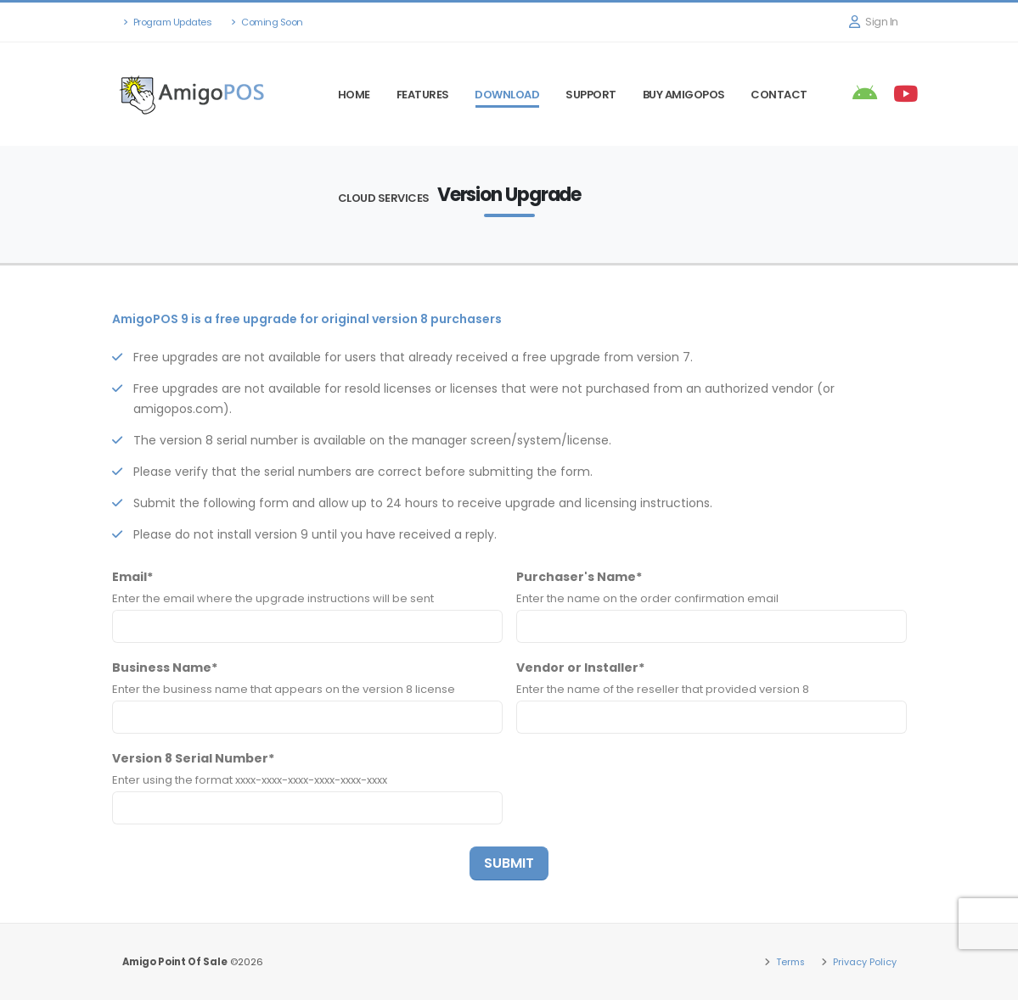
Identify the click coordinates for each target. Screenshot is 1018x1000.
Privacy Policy (863, 962)
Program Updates (167, 22)
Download (507, 95)
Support (590, 95)
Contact (779, 95)
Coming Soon (267, 22)
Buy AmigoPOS (684, 95)
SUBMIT (509, 863)
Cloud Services (384, 198)
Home (354, 95)
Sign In (873, 21)
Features (423, 95)
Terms (789, 962)
